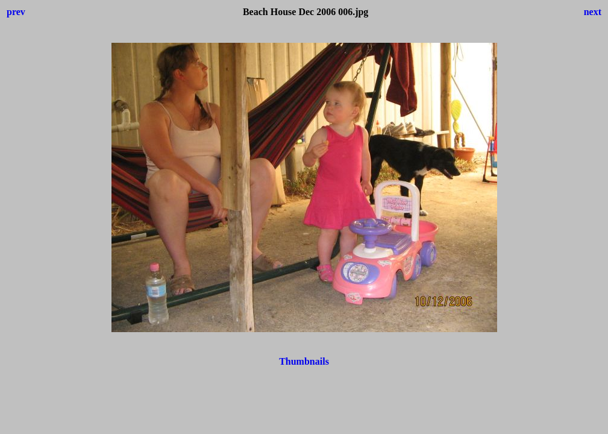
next (592, 12)
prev (16, 12)
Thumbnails (304, 361)
